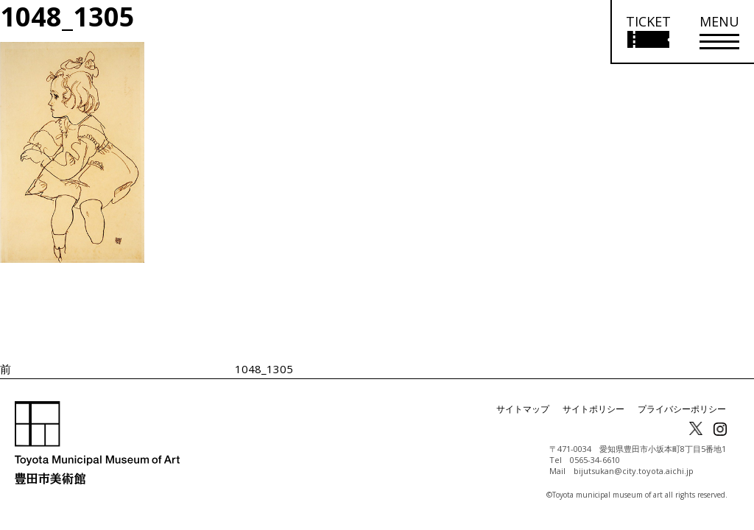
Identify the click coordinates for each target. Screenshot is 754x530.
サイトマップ (522, 409)
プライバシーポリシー (682, 409)
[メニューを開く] (719, 32)
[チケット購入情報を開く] (647, 32)
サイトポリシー (593, 409)
